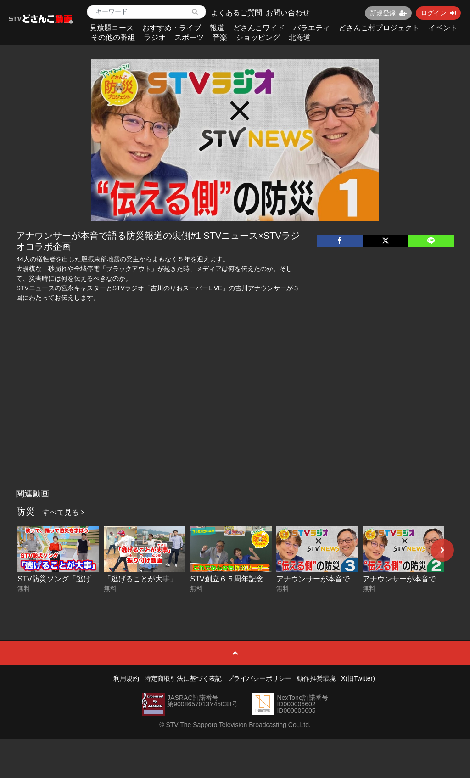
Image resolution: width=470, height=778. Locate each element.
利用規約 (126, 678)
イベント (443, 28)
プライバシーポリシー (259, 678)
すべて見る (63, 512)
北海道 (300, 37)
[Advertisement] (235, 415)
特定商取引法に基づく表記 (183, 678)
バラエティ (311, 28)
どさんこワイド (259, 28)
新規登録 (388, 13)
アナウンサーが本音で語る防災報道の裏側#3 (350, 579)
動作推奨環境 (316, 678)
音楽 (220, 37)
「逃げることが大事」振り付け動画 (162, 579)
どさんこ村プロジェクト (379, 28)
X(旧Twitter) (358, 678)
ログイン (438, 13)
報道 (217, 28)
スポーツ (189, 37)
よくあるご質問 (236, 13)
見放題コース (112, 28)
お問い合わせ (288, 13)
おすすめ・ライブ (171, 28)
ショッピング (258, 37)
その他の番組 (113, 37)
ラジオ (155, 37)
